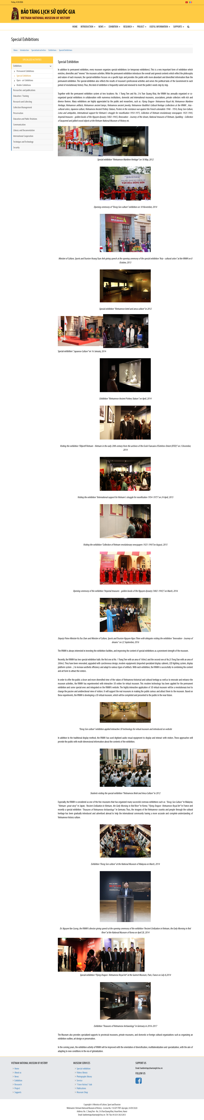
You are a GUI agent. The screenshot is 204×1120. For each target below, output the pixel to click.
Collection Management (22, 107)
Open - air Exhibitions (25, 80)
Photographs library (84, 1076)
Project (141, 26)
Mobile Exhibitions (24, 85)
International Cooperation (23, 136)
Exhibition (114, 26)
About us (18, 1072)
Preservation (18, 113)
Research (128, 26)
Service (79, 1080)
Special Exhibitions (65, 50)
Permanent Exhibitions (25, 71)
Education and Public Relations (25, 119)
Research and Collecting (22, 102)
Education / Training (21, 96)
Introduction (88, 26)
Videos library (82, 1072)
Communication (19, 124)
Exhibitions (52, 50)
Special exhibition (83, 1068)
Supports (178, 26)
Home (74, 26)
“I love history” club (84, 1084)
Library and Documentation (24, 130)
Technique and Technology (23, 142)
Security (16, 147)
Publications (81, 1088)
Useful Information (159, 26)
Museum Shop (82, 1092)
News (102, 26)
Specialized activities (38, 50)
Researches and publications (24, 90)
